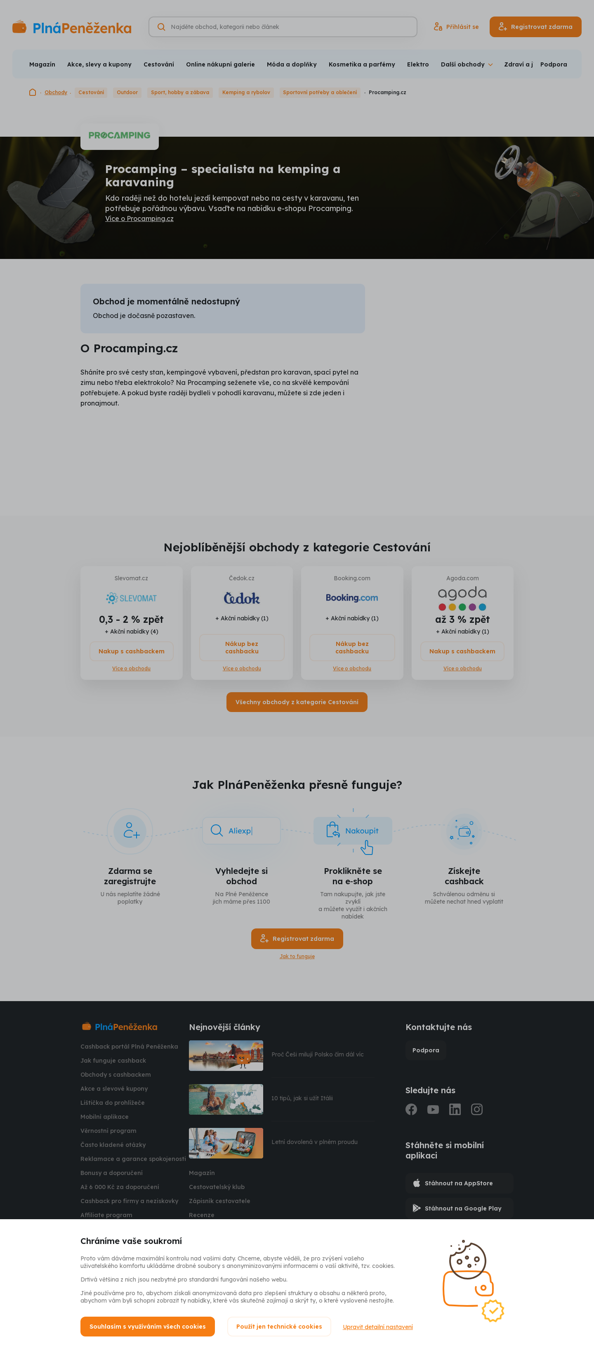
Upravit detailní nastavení (379, 1326)
